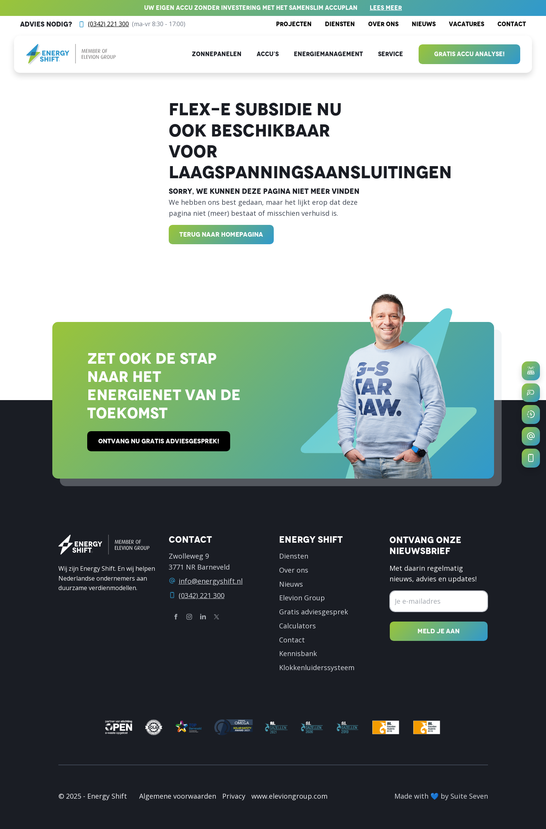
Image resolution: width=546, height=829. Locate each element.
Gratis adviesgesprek (313, 611)
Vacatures (466, 24)
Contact (511, 24)
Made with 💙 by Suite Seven (441, 796)
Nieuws (424, 24)
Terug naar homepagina (221, 234)
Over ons (383, 24)
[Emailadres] (438, 601)
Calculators (297, 625)
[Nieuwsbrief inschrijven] (438, 631)
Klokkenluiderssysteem (317, 667)
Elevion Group (302, 597)
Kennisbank (298, 653)
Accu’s (268, 54)
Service (390, 54)
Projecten (294, 24)
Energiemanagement (328, 54)
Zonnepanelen (217, 54)
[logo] (70, 54)
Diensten (340, 24)
